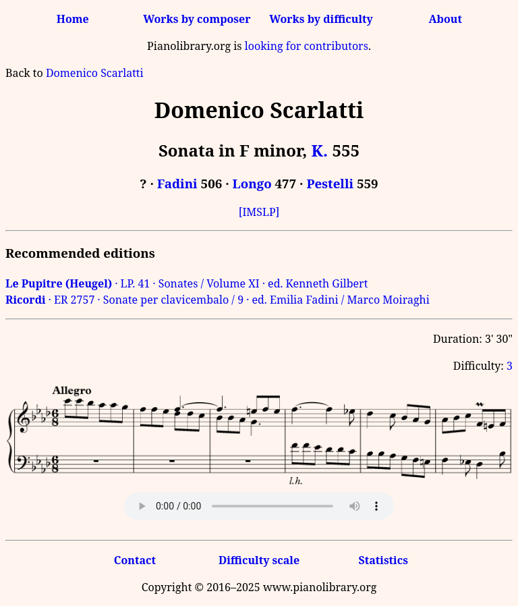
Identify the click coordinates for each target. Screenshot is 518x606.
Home (73, 18)
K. (319, 150)
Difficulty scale (259, 560)
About (445, 18)
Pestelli (329, 183)
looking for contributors (306, 45)
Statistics (382, 560)
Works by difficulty (321, 18)
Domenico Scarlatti (95, 72)
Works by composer (196, 18)
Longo (252, 183)
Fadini (177, 183)
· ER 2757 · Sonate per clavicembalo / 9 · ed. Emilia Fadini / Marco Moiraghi (217, 299)
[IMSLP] (259, 211)
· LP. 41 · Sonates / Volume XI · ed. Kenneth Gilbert (186, 283)
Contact (135, 560)
